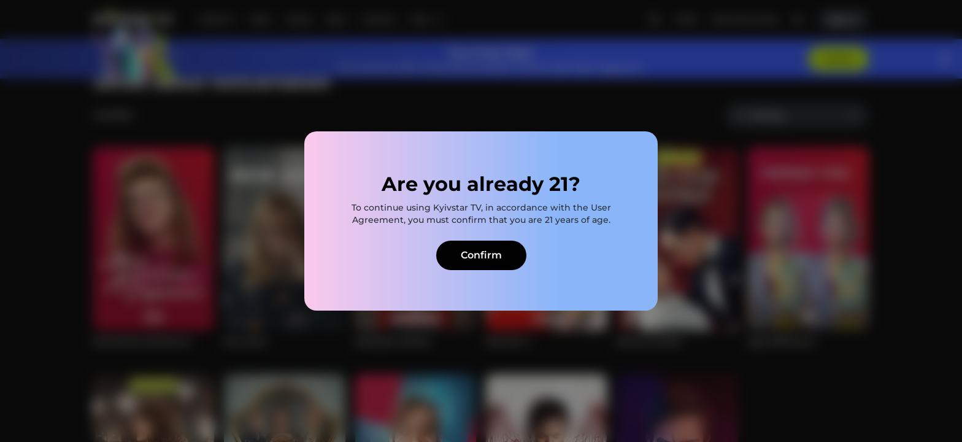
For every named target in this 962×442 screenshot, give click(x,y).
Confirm (481, 255)
